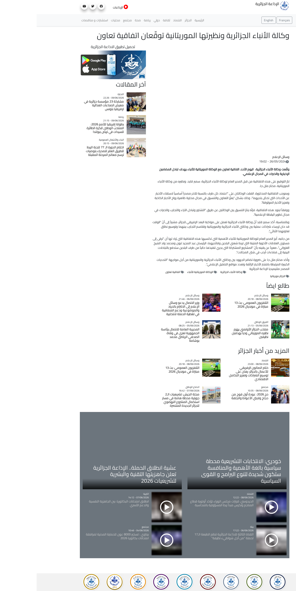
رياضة (110, 20)
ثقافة (129, 20)
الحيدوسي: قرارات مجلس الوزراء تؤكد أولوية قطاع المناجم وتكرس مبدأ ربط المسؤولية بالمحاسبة (185, 503)
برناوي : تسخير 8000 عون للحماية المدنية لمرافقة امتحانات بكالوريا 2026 (80, 536)
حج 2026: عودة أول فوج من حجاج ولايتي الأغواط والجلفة (213, 396)
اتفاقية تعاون (136, 271)
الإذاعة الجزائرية (236, 5)
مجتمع (90, 20)
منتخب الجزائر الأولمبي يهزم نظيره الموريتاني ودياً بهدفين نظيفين (213, 333)
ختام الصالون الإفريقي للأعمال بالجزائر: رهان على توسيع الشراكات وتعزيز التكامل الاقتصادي (212, 373)
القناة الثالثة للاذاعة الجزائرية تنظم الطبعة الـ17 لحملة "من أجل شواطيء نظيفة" (187, 536)
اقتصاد (140, 20)
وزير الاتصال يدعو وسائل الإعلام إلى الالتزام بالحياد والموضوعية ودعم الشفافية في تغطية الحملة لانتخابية (144, 308)
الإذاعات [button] (84, 7)
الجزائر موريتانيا (241, 276)
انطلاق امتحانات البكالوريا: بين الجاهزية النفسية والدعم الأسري (82, 503)
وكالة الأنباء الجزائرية (195, 271)
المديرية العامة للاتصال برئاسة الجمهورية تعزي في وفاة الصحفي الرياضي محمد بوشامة (143, 335)
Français (247, 20)
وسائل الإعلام (244, 157)
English (232, 20)
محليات (78, 20)
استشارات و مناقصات (58, 20)
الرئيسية (162, 20)
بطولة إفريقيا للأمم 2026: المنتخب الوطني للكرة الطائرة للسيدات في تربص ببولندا (68, 128)
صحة (101, 20)
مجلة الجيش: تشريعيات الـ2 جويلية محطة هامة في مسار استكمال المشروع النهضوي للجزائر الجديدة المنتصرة (144, 400)
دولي (120, 20)
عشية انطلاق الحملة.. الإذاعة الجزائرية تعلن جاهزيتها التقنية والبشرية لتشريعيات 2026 (98, 474)
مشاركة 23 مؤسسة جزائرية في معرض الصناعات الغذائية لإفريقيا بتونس (67, 105)
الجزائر (151, 20)
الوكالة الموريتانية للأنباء (164, 271)
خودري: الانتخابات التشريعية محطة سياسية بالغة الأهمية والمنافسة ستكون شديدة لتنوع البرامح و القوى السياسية (204, 471)
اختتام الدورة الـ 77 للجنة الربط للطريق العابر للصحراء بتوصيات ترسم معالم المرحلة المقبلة (68, 151)
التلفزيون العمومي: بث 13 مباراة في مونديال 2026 (215, 304)
